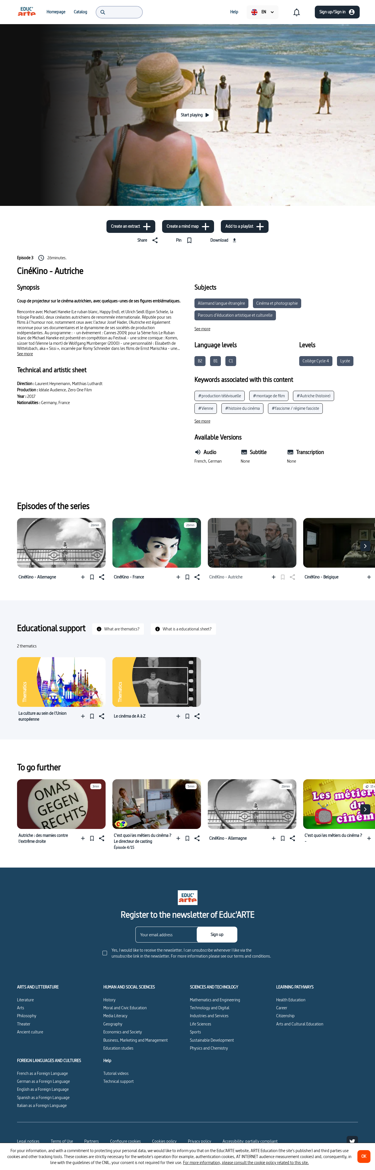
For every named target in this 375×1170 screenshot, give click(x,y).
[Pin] (185, 240)
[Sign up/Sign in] (337, 12)
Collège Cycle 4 (316, 361)
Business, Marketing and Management (135, 1040)
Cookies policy (164, 1141)
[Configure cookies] (125, 1141)
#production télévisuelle (219, 396)
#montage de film (269, 396)
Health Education (290, 1000)
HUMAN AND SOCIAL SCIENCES (129, 987)
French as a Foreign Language (42, 1073)
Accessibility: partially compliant (250, 1141)
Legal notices (28, 1141)
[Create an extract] (130, 226)
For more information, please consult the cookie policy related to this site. (246, 1162)
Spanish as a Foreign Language (43, 1097)
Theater (23, 1024)
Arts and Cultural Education (299, 1024)
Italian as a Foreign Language (42, 1105)
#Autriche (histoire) (313, 396)
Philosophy (26, 1016)
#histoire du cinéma (242, 408)
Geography (112, 1024)
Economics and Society (122, 1032)
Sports (195, 1032)
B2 (200, 361)
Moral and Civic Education (125, 1008)
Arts (20, 1008)
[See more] (25, 353)
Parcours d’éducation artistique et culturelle (235, 315)
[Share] (149, 240)
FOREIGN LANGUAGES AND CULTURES (49, 1060)
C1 (231, 361)
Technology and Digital (209, 1008)
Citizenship (285, 1016)
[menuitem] (26, 12)
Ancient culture (30, 1032)
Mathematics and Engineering (215, 1000)
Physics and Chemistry (209, 1048)
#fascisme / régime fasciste (295, 408)
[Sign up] (217, 935)
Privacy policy (199, 1141)
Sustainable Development (212, 1040)
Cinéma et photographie (277, 303)
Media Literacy (115, 1016)
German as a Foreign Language (43, 1081)
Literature (25, 1000)
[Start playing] (194, 115)
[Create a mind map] (188, 226)
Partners (91, 1141)
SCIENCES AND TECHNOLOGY (214, 987)
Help (107, 1060)
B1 (215, 361)
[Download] (224, 240)
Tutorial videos (116, 1073)
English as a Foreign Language (43, 1089)
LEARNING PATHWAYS (294, 987)
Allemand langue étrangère (221, 303)
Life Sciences (200, 1024)
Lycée (345, 361)
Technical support (118, 1081)
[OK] (363, 1156)
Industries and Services (209, 1016)
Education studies (118, 1048)
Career (281, 1008)
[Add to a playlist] (245, 226)
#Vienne (205, 408)
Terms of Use (62, 1141)
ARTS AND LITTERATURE (37, 987)
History (109, 1000)
